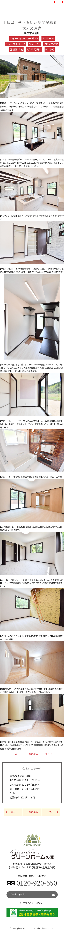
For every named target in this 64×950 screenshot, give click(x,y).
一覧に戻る (32, 754)
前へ (17, 754)
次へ (47, 754)
